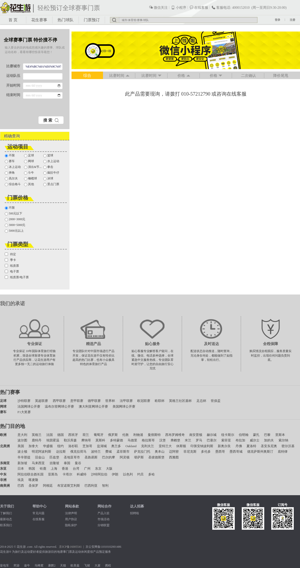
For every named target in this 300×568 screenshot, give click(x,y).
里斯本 (280, 435)
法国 (49, 435)
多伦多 (206, 451)
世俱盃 (215, 401)
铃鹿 (43, 468)
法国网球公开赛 (29, 406)
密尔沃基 (288, 446)
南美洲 (5, 485)
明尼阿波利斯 (41, 451)
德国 (60, 435)
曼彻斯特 (154, 435)
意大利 (22, 435)
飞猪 (87, 565)
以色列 (128, 474)
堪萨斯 (139, 457)
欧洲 (3, 435)
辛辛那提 (24, 457)
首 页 (13, 20)
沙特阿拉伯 (99, 474)
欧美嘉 (75, 565)
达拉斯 (61, 451)
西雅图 (174, 457)
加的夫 (269, 440)
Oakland (131, 446)
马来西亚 (38, 463)
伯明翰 (243, 435)
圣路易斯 (91, 457)
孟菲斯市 (123, 451)
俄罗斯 (113, 435)
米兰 (188, 440)
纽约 (60, 446)
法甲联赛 (126, 401)
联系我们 (6, 525)
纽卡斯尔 (227, 435)
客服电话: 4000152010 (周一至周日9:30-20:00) (249, 7)
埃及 (21, 480)
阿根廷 (48, 485)
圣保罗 (33, 485)
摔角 (10, 173)
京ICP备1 (65, 546)
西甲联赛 (59, 401)
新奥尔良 (224, 446)
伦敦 (125, 435)
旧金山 (40, 457)
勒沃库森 (70, 440)
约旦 (140, 474)
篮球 (48, 155)
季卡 (10, 260)
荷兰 (85, 435)
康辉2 (52, 565)
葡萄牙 (99, 435)
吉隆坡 (54, 463)
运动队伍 (13, 76)
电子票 (12, 271)
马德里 (132, 440)
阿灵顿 (125, 457)
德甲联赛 (94, 401)
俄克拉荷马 (78, 451)
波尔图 (22, 440)
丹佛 (239, 446)
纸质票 (12, 265)
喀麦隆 (33, 480)
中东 (3, 474)
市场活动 (104, 519)
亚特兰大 (165, 446)
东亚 (3, 468)
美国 (21, 446)
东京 (98, 468)
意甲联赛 (76, 401)
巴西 (21, 485)
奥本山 (159, 451)
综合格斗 (13, 184)
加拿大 (33, 446)
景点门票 (51, 184)
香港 (65, 468)
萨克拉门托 (142, 451)
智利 (105, 485)
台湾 (76, 468)
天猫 (63, 565)
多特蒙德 (116, 440)
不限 (10, 155)
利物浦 (138, 435)
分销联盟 (104, 525)
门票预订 (92, 20)
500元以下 (13, 213)
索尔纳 (283, 440)
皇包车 (4, 565)
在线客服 (199, 7)
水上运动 (51, 161)
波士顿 (22, 451)
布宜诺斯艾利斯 (68, 485)
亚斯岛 (53, 474)
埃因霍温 (52, 440)
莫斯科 (100, 440)
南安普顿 (195, 435)
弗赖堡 (175, 440)
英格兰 (37, 435)
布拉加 (240, 440)
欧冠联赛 (143, 401)
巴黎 (267, 435)
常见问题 (38, 513)
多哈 (151, 474)
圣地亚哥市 (72, 457)
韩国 (31, 468)
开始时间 (13, 85)
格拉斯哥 (148, 440)
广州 (87, 468)
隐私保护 (71, 525)
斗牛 (29, 173)
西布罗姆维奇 (175, 435)
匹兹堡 (54, 457)
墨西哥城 (236, 451)
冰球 (48, 178)
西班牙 (73, 435)
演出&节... (33, 167)
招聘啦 (134, 513)
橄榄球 (30, 178)
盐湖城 (102, 446)
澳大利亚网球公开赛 (93, 406)
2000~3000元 (15, 219)
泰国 (67, 463)
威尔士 (255, 440)
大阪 (109, 468)
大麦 (97, 565)
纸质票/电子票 (17, 277)
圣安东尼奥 (269, 446)
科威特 (81, 474)
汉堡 (162, 440)
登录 (277, 20)
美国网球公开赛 (123, 406)
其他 (29, 184)
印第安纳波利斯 (201, 446)
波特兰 (96, 451)
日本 (21, 468)
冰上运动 (13, 167)
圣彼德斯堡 (156, 457)
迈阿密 (174, 451)
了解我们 (6, 513)
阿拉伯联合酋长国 (31, 474)
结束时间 (13, 95)
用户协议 (71, 519)
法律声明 (71, 513)
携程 (108, 565)
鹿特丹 (37, 440)
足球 (29, 155)
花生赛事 (39, 20)
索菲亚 (226, 440)
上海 (54, 468)
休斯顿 (181, 446)
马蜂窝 (39, 565)
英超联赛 (41, 401)
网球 (29, 161)
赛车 (10, 161)
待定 (10, 254)
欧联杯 (159, 401)
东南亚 (5, 463)
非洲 (3, 480)
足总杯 (201, 401)
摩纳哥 (86, 440)
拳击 (48, 167)
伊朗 (115, 474)
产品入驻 (104, 513)
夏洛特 (251, 446)
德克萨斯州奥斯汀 (260, 451)
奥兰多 (116, 446)
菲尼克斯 (190, 451)
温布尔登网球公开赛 (59, 406)
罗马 (199, 440)
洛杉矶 (73, 446)
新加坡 (22, 463)
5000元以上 (14, 231)
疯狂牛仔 (51, 173)
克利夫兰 (147, 446)
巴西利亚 (91, 485)
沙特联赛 (24, 401)
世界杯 (110, 401)
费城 (108, 451)
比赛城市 (13, 66)
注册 (292, 20)
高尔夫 (11, 178)
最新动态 (6, 519)
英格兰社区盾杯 (180, 401)
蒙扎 (256, 435)
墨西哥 (220, 451)
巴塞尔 (211, 440)
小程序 (178, 7)
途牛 (27, 565)
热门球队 (66, 20)
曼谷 (78, 463)
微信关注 (158, 7)
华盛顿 (48, 446)
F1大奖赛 (24, 412)
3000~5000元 (15, 225)
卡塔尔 (67, 474)
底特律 (283, 451)
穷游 (17, 565)
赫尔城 (211, 435)
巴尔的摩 (108, 457)
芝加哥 (87, 446)
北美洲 (5, 446)
